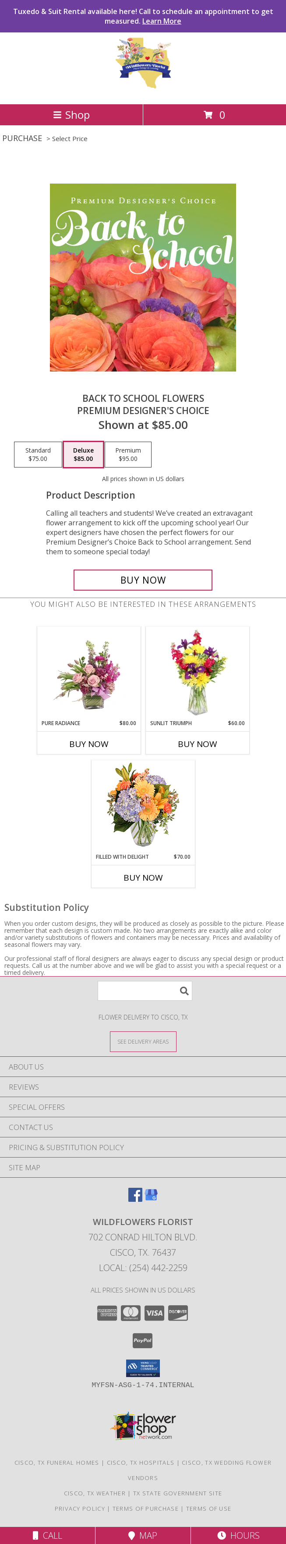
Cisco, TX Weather (95, 1493)
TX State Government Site (177, 1493)
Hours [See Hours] (238, 1535)
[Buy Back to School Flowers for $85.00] (143, 580)
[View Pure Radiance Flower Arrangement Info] (88, 673)
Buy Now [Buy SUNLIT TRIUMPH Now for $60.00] (197, 744)
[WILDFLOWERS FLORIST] (143, 91)
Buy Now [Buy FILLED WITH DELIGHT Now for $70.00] (143, 877)
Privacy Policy (80, 1508)
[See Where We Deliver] (143, 1041)
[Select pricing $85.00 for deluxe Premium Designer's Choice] (83, 454)
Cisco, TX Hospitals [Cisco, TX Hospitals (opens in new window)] (141, 1462)
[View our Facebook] (135, 1199)
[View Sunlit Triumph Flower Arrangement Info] (197, 673)
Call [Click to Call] (47, 1535)
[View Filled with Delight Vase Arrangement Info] (143, 806)
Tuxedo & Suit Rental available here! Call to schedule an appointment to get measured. (143, 16)
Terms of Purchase (146, 1508)
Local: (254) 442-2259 (143, 1268)
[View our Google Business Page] (151, 1199)
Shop (71, 114)
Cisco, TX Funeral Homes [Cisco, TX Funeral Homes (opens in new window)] (56, 1462)
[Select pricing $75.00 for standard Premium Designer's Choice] (38, 454)
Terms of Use (209, 1508)
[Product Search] (145, 991)
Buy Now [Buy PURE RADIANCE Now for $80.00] (89, 744)
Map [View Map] (142, 1535)
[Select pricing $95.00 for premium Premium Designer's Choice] (128, 454)
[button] (143, 1368)
